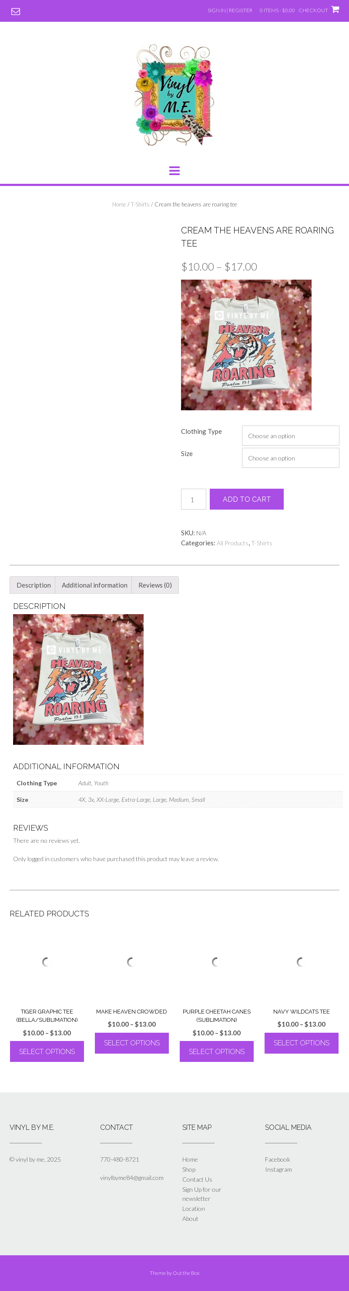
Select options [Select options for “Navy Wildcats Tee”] (301, 1043)
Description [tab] (34, 585)
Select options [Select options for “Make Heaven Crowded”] (132, 1043)
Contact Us (197, 1179)
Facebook (277, 1159)
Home (119, 204)
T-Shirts (140, 204)
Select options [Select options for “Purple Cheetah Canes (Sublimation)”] (217, 1052)
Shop (188, 1169)
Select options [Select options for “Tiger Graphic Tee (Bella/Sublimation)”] (47, 1052)
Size (187, 453)
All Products (232, 543)
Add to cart (247, 499)
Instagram (278, 1169)
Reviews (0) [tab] (155, 585)
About (190, 1218)
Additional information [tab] (95, 585)
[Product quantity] (193, 499)
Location (193, 1208)
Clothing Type (201, 431)
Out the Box (186, 1273)
